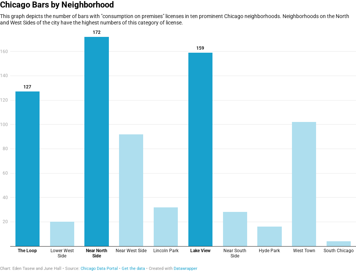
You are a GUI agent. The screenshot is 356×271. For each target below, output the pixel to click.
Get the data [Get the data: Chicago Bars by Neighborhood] (133, 268)
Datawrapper (185, 268)
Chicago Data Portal (100, 268)
